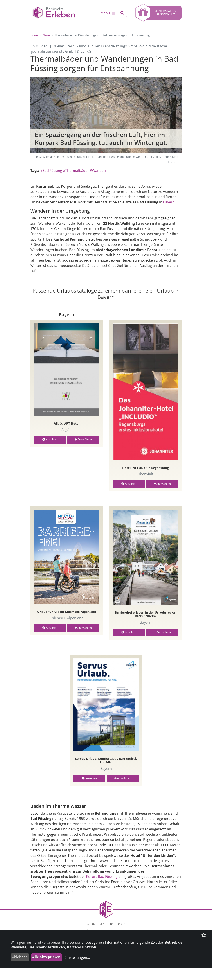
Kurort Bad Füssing (102, 876)
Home (34, 35)
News (46, 35)
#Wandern (98, 170)
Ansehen (49, 439)
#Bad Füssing (51, 170)
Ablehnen (20, 957)
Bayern (169, 202)
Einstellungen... (77, 957)
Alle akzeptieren (46, 957)
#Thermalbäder (76, 170)
